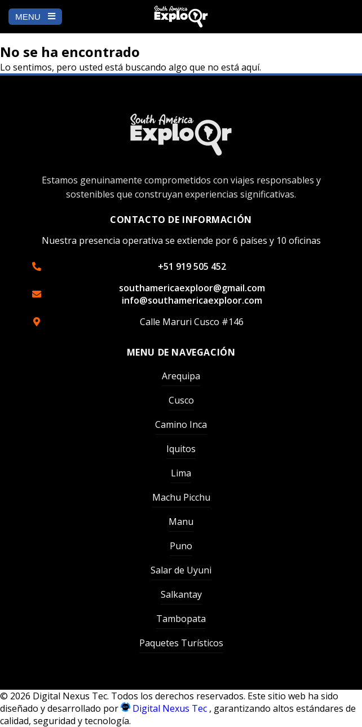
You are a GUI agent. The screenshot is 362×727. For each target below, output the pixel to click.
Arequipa (181, 376)
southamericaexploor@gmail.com (192, 288)
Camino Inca (181, 424)
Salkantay (181, 594)
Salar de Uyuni (181, 570)
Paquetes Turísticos (181, 643)
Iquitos (181, 449)
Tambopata (181, 618)
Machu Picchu (181, 497)
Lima (181, 473)
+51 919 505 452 (192, 266)
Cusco (181, 400)
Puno (181, 546)
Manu (181, 521)
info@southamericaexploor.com (192, 300)
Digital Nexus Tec (165, 708)
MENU (35, 16)
